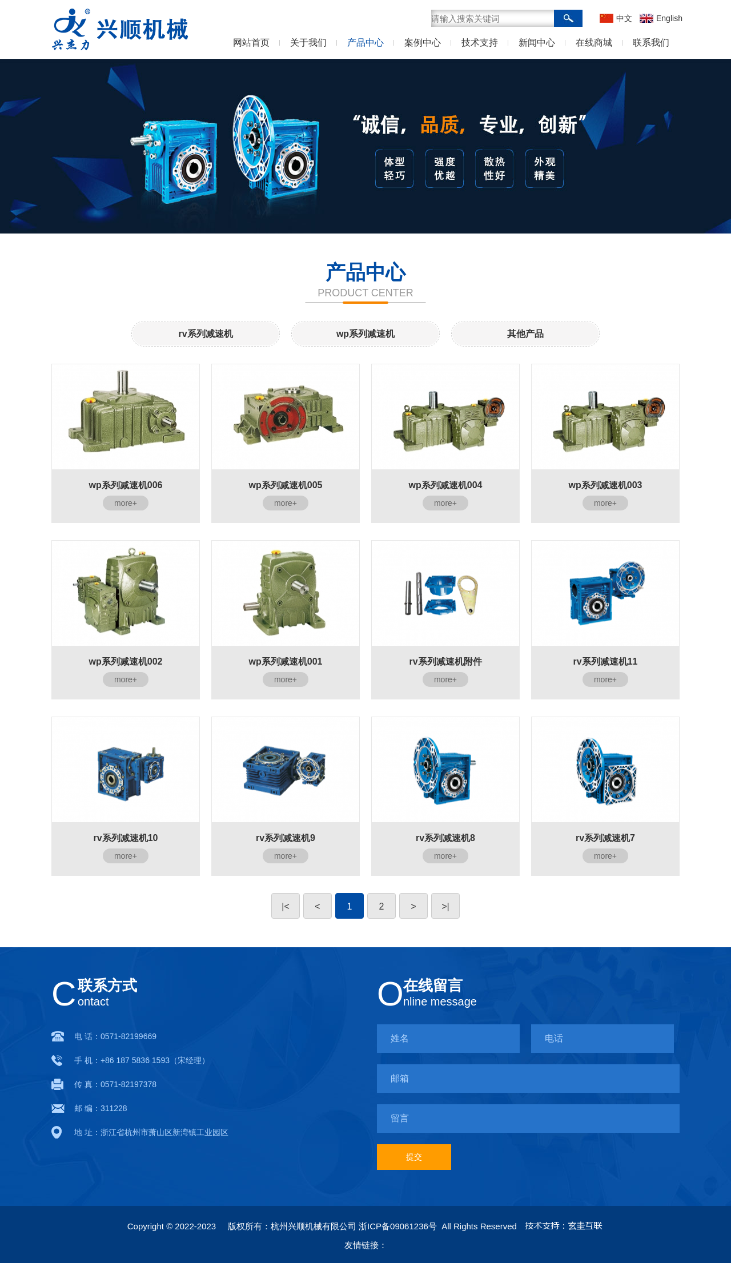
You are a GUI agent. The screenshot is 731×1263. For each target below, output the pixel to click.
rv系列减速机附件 (445, 661)
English (668, 18)
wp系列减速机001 (286, 661)
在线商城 (594, 42)
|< (286, 906)
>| (445, 906)
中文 (624, 18)
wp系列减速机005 (286, 485)
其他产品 (525, 334)
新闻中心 (537, 42)
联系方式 (107, 985)
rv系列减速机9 (285, 838)
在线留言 (433, 985)
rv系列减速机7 (605, 838)
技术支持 (479, 42)
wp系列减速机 (365, 334)
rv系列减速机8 (445, 838)
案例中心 (422, 42)
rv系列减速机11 (605, 661)
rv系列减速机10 (126, 838)
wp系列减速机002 (126, 661)
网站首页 (251, 42)
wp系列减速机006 (126, 485)
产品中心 (365, 42)
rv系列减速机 (205, 334)
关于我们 (308, 42)
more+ (125, 503)
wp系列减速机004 (446, 485)
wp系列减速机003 (605, 485)
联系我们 (651, 42)
